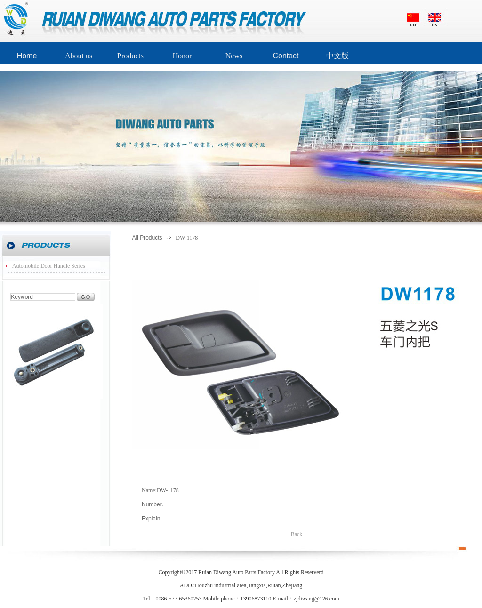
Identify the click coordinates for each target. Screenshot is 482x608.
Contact (285, 56)
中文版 (337, 56)
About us (78, 56)
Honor (182, 56)
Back (297, 534)
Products (130, 56)
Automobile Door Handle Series (48, 266)
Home (27, 56)
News (233, 56)
